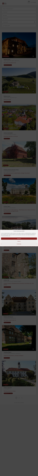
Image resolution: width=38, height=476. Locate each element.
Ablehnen (19, 241)
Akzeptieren (19, 238)
